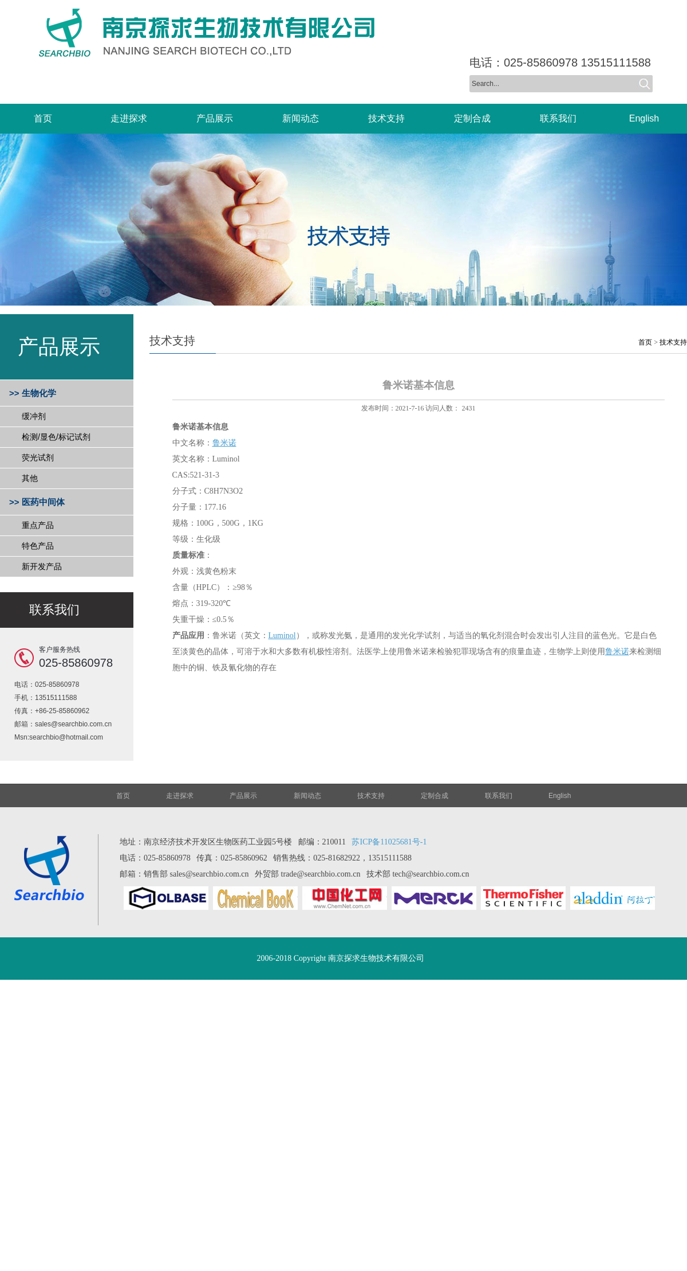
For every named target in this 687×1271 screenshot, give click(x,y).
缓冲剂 (34, 416)
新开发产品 (42, 566)
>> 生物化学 (32, 393)
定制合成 (434, 796)
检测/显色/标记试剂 (56, 436)
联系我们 (498, 796)
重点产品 (38, 525)
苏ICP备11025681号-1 (389, 842)
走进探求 (180, 796)
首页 (645, 342)
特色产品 (38, 545)
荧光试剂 (38, 457)
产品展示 (243, 796)
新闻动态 (307, 796)
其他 (30, 478)
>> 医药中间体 (37, 502)
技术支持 (673, 342)
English (559, 796)
